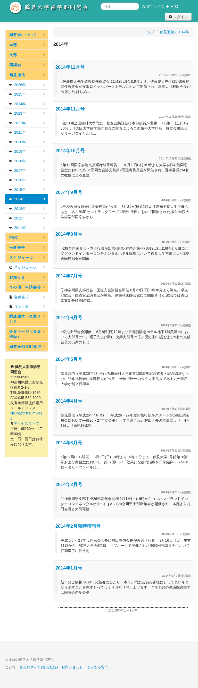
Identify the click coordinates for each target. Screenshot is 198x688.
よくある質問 (97, 667)
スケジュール (27, 258)
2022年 (27, 123)
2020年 (27, 142)
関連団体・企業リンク (27, 319)
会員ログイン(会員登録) (38, 667)
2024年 (27, 104)
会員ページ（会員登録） (27, 334)
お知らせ (27, 277)
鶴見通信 (27, 75)
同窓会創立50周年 (27, 347)
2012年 (27, 218)
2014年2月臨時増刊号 (78, 526)
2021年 (27, 132)
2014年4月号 (68, 401)
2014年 (27, 199)
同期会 (27, 65)
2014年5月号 (68, 359)
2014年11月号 (70, 109)
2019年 (27, 151)
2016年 (27, 180)
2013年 (27, 209)
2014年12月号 (70, 67)
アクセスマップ (26, 423)
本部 (27, 45)
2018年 (27, 161)
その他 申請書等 (27, 287)
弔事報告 (27, 247)
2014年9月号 (68, 192)
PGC (27, 237)
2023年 (27, 113)
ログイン (178, 17)
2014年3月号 (68, 442)
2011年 (27, 228)
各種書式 (27, 297)
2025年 (27, 94)
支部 (27, 55)
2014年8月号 (68, 234)
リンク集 (27, 306)
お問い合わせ (72, 667)
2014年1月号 (68, 568)
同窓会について (27, 35)
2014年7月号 (68, 275)
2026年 (27, 85)
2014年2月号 (68, 484)
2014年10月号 (70, 150)
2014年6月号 (68, 317)
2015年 (27, 190)
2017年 (27, 170)
